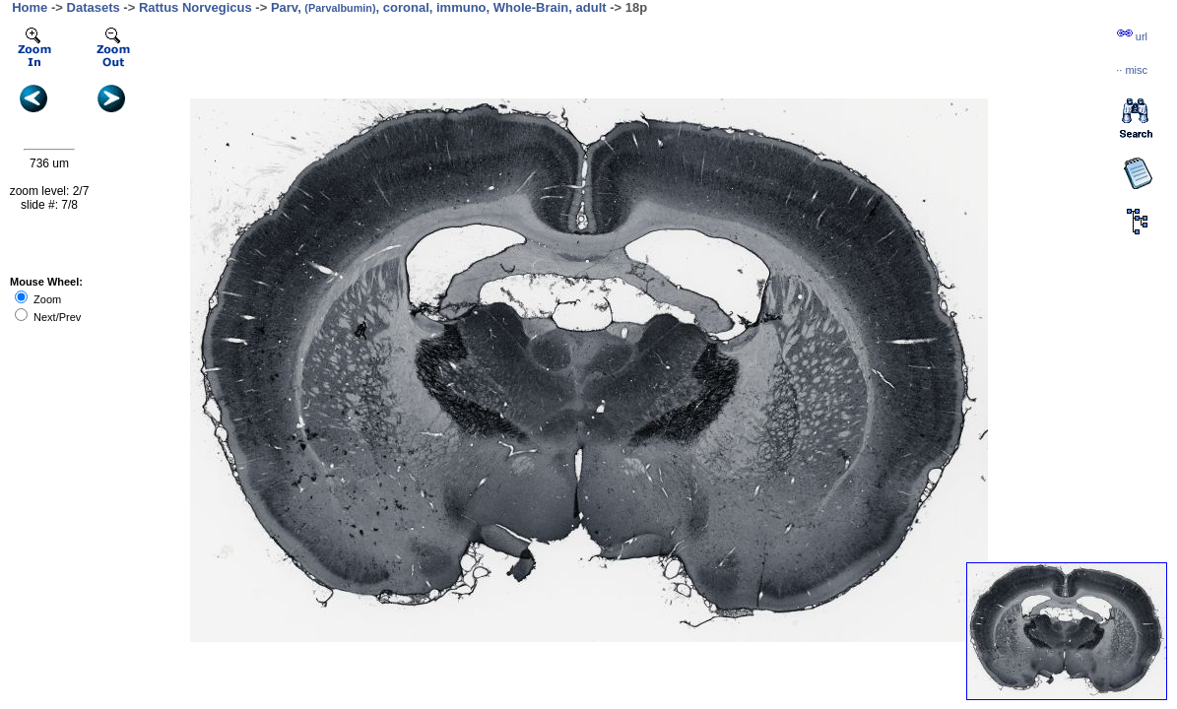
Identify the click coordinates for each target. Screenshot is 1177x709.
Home (29, 7)
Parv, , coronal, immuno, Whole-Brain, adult (439, 7)
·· (1131, 70)
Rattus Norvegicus (195, 7)
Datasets (93, 7)
